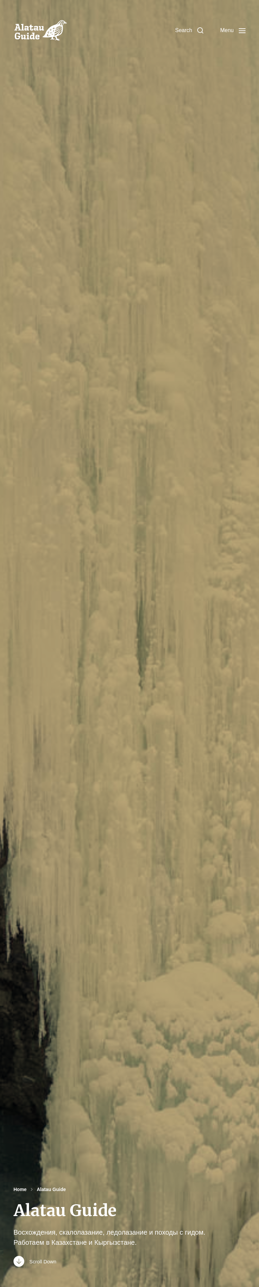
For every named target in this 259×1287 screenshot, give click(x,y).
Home (20, 1189)
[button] (189, 30)
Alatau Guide (51, 1189)
